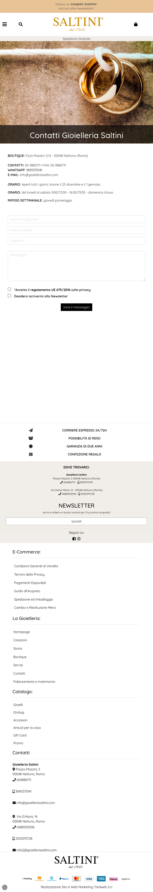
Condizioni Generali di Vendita (36, 566)
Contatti (19, 673)
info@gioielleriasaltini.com (34, 803)
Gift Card (19, 735)
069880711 (69, 482)
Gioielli (18, 705)
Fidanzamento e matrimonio (34, 682)
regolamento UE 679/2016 (50, 290)
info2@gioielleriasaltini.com (35, 850)
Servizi (18, 665)
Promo (18, 743)
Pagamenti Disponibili (30, 583)
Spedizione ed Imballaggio (33, 599)
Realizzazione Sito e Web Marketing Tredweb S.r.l (76, 887)
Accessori (20, 720)
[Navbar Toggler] (4, 24)
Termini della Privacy (29, 574)
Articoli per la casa (27, 728)
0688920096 (69, 493)
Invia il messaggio (76, 307)
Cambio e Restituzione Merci (35, 608)
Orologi (18, 712)
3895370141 (34, 170)
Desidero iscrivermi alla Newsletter (41, 296)
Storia (17, 648)
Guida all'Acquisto (27, 591)
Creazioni (20, 640)
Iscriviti (76, 521)
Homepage (21, 632)
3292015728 (87, 493)
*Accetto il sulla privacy (52, 290)
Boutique (19, 657)
